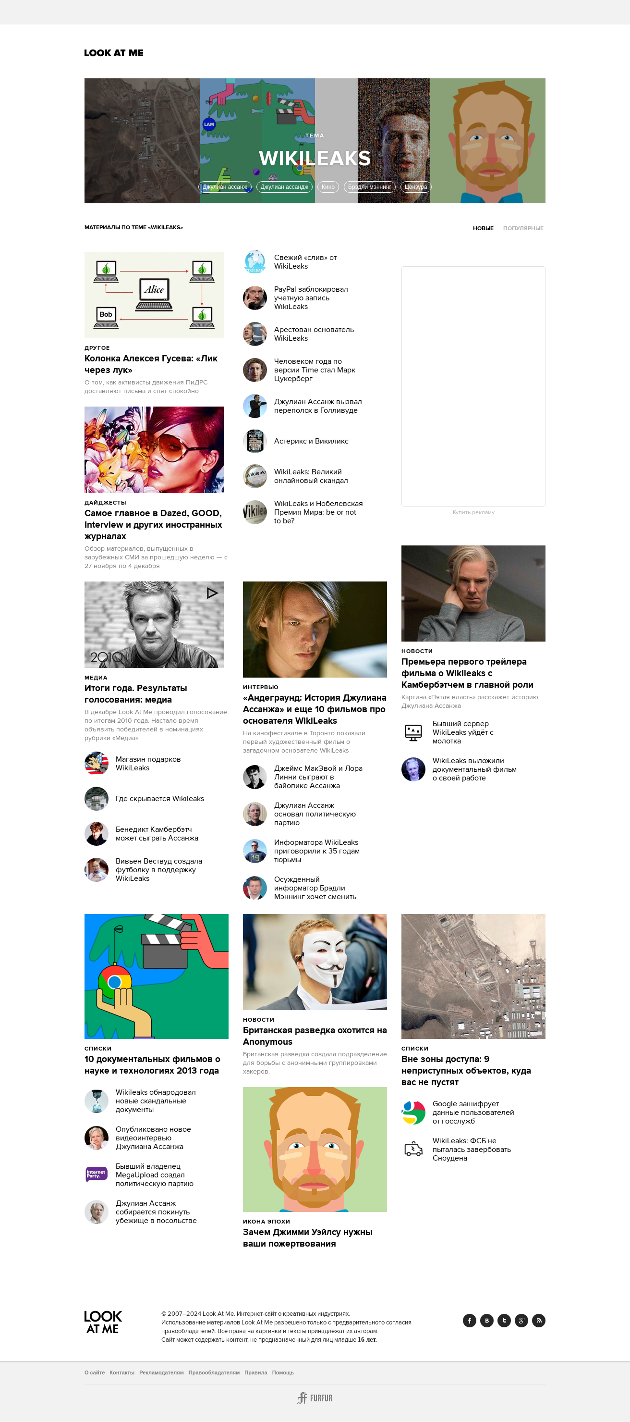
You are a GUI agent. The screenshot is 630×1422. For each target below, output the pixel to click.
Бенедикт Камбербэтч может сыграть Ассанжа (157, 833)
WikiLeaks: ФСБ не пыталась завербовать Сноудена (472, 1149)
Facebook (469, 1320)
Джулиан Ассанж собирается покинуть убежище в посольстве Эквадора (156, 1216)
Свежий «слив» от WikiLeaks (305, 262)
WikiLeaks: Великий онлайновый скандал (311, 476)
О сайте (95, 1372)
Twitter (504, 1320)
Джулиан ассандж (284, 187)
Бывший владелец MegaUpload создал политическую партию (155, 1175)
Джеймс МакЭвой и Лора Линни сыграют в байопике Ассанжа (318, 777)
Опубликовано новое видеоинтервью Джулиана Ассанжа (153, 1138)
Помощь (283, 1372)
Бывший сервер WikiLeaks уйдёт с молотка (463, 732)
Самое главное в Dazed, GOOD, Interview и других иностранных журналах (153, 525)
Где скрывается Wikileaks (160, 798)
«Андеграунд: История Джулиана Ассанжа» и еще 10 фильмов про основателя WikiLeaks (315, 709)
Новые (483, 228)
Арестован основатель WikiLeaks (314, 334)
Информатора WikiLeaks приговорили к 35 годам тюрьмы (317, 851)
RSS (538, 1320)
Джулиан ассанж (225, 187)
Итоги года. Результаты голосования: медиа (136, 694)
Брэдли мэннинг (369, 187)
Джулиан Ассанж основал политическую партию (315, 814)
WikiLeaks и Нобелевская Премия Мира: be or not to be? (318, 512)
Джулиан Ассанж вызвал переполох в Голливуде (318, 406)
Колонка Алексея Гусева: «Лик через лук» (151, 364)
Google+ (521, 1320)
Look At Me (114, 53)
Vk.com (487, 1320)
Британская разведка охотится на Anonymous (315, 1036)
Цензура (416, 187)
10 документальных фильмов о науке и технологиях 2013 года (152, 1065)
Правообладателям (214, 1372)
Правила (255, 1372)
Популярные (523, 228)
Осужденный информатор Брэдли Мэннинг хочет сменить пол (315, 892)
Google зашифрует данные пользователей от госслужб (473, 1112)
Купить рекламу (474, 513)
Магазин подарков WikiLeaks (148, 763)
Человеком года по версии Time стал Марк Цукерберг (314, 370)
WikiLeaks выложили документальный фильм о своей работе (475, 769)
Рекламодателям (161, 1372)
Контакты (121, 1372)
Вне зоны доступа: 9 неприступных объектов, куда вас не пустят (466, 1071)
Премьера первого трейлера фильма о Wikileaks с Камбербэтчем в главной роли (467, 673)
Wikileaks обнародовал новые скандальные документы (156, 1101)
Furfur (315, 1398)
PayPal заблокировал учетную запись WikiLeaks (311, 298)
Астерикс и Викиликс (311, 441)
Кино (328, 187)
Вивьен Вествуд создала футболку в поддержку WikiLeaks (159, 870)
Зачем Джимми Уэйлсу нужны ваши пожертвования (308, 1238)
